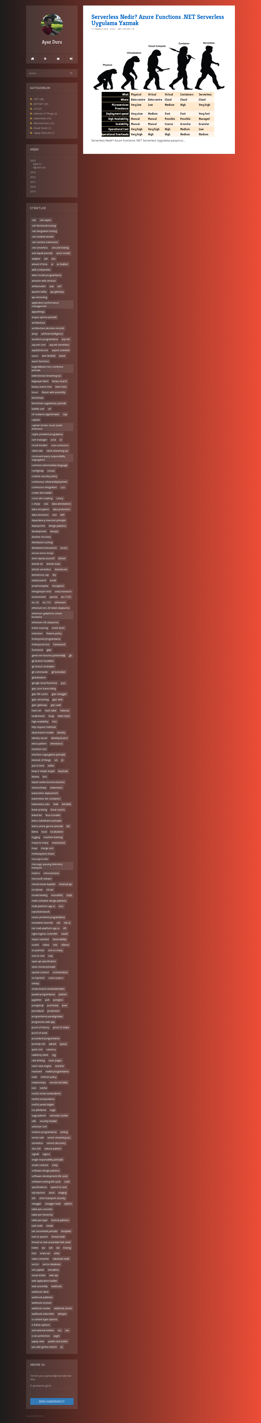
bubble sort (38, 408)
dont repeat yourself (43, 558)
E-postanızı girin (40, 1386)
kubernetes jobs (41, 804)
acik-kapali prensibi (42, 253)
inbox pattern (39, 743)
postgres (58, 999)
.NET (39, 99)
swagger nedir (53, 1203)
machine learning (53, 837)
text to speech (40, 1236)
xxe (67, 1330)
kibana (35, 776)
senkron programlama (44, 1132)
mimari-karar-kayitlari (43, 884)
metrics (36, 873)
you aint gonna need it (44, 1346)
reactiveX (37, 1071)
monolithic (57, 895)
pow (64, 1005)
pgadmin (36, 999)
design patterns (57, 525)
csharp (59, 498)
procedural (38, 1010)
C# (38, 108)
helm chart (64, 716)
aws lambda (48, 355)
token (35, 1247)
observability (59, 939)
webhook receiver (42, 1302)
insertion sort (39, 749)
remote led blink (58, 1082)
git (70, 655)
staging (62, 1192)
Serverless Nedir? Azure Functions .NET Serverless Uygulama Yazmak (157, 20)
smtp (55, 1165)
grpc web (57, 699)
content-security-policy (44, 476)
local (44, 831)
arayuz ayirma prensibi (44, 317)
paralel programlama (43, 994)
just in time (38, 765)
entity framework (63, 591)
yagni (56, 1335)
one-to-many (55, 950)
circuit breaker (39, 445)
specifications (39, 1187)
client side (37, 450)
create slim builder (42, 492)
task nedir (37, 1225)
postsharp (52, 1005)
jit (62, 760)
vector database (52, 1264)
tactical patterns (60, 1220)
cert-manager (39, 439)
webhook (56, 1286)
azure (62, 355)
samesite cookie (59, 1115)
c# (49, 408)
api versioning (39, 297)
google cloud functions (44, 683)
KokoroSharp (39, 787)
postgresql (37, 1005)
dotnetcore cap (40, 574)
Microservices (44, 123)
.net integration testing (44, 231)
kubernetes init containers (46, 798)
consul (51, 470)
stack (52, 1192)
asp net (66, 339)
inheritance (56, 743)
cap (65, 414)
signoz (46, 1154)
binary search (59, 381)
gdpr (49, 650)
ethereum (60, 602)
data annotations (61, 503)
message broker (40, 859)
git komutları (58, 672)
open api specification (44, 961)
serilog (64, 1132)
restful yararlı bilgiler (43, 1104)
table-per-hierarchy (42, 1214)
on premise (38, 950)
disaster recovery (41, 536)
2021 (33, 181)
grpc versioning (40, 699)
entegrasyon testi (41, 591)
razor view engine (41, 1066)
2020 (33, 186)
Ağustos (37, 167)
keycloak (63, 771)
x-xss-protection (41, 1335)
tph (51, 1247)
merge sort (47, 848)
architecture (38, 322)
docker (63, 548)
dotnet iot (37, 563)
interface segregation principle (48, 754)
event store (58, 627)
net (58, 922)
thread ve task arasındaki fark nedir (51, 1242)
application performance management (45, 304)
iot (56, 760)
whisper (62, 1313)
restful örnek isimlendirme (46, 1093)
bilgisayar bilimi (40, 381)
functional (37, 650)
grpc (63, 683)
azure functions (40, 361)
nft (64, 928)
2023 (33, 172)
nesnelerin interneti (42, 922)
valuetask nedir (61, 1258)
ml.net (49, 889)
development (39, 531)
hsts (54, 721)
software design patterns (46, 1170)
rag (54, 1055)
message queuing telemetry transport (47, 866)
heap (51, 716)
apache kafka (39, 291)
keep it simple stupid (43, 771)
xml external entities (43, 1330)
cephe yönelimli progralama (47, 434)
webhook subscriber (43, 1313)
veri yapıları (38, 1269)
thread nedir (58, 1236)
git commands (40, 672)
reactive (59, 1066)
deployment (38, 525)
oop (50, 955)
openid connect (40, 972)
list (68, 826)
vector (35, 1264)
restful (43, 1088)
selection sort (39, 1126)
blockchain (37, 397)
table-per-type (39, 1220)
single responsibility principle (47, 1159)
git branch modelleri (43, 661)
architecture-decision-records (48, 328)
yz (61, 1346)
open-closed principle (43, 966)
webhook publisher (42, 1297)
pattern (63, 994)
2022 (33, 177)
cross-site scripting (42, 498)
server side (38, 1137)
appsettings (38, 311)
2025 (51, 164)
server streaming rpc (59, 1137)
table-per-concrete (42, 1209)
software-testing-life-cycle (46, 1181)
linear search (58, 809)
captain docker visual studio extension (47, 427)
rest (34, 1088)
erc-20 (35, 602)
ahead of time (39, 264)
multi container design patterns (49, 900)
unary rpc (45, 1253)
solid (67, 1181)
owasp (35, 983)
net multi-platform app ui (45, 928)
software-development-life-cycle (50, 1176)
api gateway (57, 291)
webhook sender (41, 1308)
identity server (39, 738)
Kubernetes (42, 118)
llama (35, 831)
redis (34, 1077)
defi (62, 514)
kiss (45, 776)
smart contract (40, 1165)
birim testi (60, 386)
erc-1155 (66, 596)
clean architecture (60, 445)
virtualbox (53, 1269)
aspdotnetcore (40, 350)
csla (46, 503)
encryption (58, 585)
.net (34, 220)
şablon (68, 1203)
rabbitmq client (40, 1055)
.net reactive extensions (45, 242)
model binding (39, 895)
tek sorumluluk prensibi (44, 1231)
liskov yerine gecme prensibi (47, 826)
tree (34, 1253)
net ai (67, 922)
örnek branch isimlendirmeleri (48, 988)
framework (59, 644)
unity (56, 1253)
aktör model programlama (46, 275)
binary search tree (42, 386)
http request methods (44, 727)
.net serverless (40, 247)
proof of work (39, 1033)
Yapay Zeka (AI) (44, 132)
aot (59, 286)
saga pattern (39, 1115)
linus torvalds (53, 815)
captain (36, 419)
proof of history (40, 1027)
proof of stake (61, 1027)
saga (52, 1110)
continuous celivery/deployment (49, 481)
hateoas (64, 710)
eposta (53, 596)
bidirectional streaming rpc (46, 375)
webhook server (63, 1308)
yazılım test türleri (57, 1341)
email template (40, 585)
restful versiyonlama (43, 1099)
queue (63, 1044)
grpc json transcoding (44, 688)
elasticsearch (39, 580)
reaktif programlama (57, 1071)
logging (36, 837)
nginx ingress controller (45, 933)
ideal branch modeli (42, 732)
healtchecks (38, 716)
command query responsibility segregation (48, 458)
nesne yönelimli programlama (48, 917)
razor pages (55, 1060)
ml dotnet (37, 889)
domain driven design (42, 553)
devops (54, 531)
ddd (54, 514)
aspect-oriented (60, 350)
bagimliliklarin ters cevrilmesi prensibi (47, 368)
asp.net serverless (59, 344)
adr (46, 258)
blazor (35, 392)
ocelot (35, 944)
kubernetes (56, 787)
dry (54, 574)
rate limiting (38, 1060)
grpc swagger (59, 694)
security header (48, 1121)
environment (39, 596)
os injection (38, 977)
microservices (51, 873)
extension (37, 633)
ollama (65, 944)
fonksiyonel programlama (46, 638)
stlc (34, 1198)
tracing (67, 1247)
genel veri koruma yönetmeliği (48, 655)
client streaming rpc (57, 450)
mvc (61, 906)
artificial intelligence (52, 333)
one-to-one (38, 955)
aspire (35, 355)
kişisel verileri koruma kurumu (48, 782)
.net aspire (45, 220)
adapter (36, 258)
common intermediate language (49, 465)
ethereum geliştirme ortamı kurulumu (47, 615)
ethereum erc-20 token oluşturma (50, 608)
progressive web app (43, 1021)
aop (51, 286)
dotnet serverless (41, 569)
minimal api (65, 884)
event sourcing (40, 627)
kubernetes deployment (45, 793)
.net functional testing (44, 225)
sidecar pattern (52, 1148)
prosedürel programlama (45, 1038)
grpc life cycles (40, 694)
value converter (40, 1258)
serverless (37, 1143)
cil (61, 439)
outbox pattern (55, 977)
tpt (58, 1247)
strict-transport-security (52, 1198)
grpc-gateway (39, 705)
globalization (39, 677)
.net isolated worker (43, 236)
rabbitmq (51, 1049)
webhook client (40, 1291)
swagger (36, 1203)
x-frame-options (41, 1324)
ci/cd (53, 439)
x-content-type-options (44, 1319)
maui (34, 848)
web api (53, 1275)
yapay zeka (38, 1341)
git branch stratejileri (43, 666)
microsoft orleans (42, 878)
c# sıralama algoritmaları (45, 414)
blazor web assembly (53, 392)
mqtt (69, 895)
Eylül (35, 164)
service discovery (56, 1143)
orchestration (60, 972)
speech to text (59, 1187)
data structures (40, 514)
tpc (43, 1247)
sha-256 (36, 1148)
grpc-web (56, 705)
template (66, 1231)
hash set (36, 710)
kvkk (55, 804)
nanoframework (41, 911)
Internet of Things (45, 113)
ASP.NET (41, 104)
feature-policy (54, 633)
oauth (64, 933)
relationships (39, 1082)
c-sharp (36, 503)
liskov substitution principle (46, 820)
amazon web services (44, 280)
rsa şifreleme (39, 1110)
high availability (40, 721)
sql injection (38, 1192)
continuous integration (44, 487)
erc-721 (47, 602)
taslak (49, 1225)
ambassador (39, 286)
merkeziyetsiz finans (43, 853)
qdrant (52, 1044)
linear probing (39, 809)
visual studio (39, 1275)
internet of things (41, 760)
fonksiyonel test (40, 644)
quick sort (37, 1049)
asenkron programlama (45, 339)
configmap (38, 470)
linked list (37, 815)
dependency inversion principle (49, 520)
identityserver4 (59, 738)
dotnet (62, 558)
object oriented (40, 939)
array (34, 333)
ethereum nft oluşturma (45, 622)
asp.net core (39, 344)
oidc (55, 944)
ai (52, 264)
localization (56, 831)
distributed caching (42, 542)
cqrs (63, 487)
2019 (33, 191)
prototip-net (38, 1044)
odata (46, 944)
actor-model (63, 253)
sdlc (34, 1121)
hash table (50, 710)
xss (59, 1330)
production (53, 1010)
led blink (66, 804)
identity (61, 732)
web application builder (44, 1280)
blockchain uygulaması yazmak (49, 403)
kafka (51, 765)
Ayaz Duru (52, 29)
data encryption (40, 509)
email (53, 580)
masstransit (58, 842)
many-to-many (40, 842)
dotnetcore (61, 569)
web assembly (40, 1286)
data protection (61, 509)
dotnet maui (53, 563)
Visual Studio (42, 128)
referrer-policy (48, 1077)
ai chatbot (62, 264)
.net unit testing (60, 247)
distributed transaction (44, 547)
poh (47, 999)
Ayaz (112, 29)
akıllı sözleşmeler (41, 269)
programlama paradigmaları (47, 1016)
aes (53, 258)
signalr (35, 1154)
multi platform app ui (43, 906)
